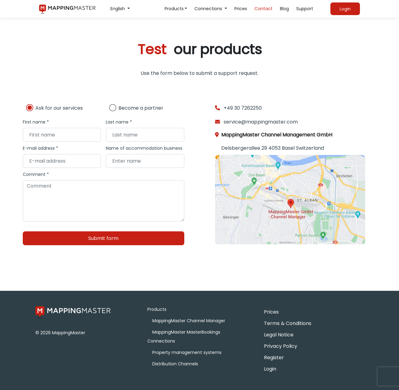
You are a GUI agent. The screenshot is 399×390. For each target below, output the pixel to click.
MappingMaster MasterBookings (186, 332)
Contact (263, 9)
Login (270, 368)
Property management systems (186, 352)
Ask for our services (59, 108)
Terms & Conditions (287, 323)
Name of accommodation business (144, 148)
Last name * (119, 122)
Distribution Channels (175, 364)
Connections (208, 9)
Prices (240, 9)
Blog (284, 9)
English (118, 9)
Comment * (36, 174)
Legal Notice (278, 334)
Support (304, 9)
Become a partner (140, 108)
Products (174, 9)
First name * (36, 122)
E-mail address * (40, 148)
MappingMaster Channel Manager (188, 321)
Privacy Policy (280, 346)
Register (274, 357)
